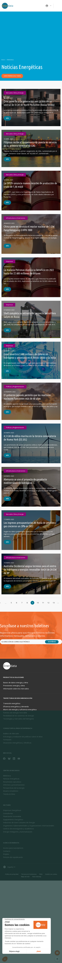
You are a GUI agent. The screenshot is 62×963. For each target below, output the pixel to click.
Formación (7, 739)
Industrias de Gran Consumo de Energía (19, 822)
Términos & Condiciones (28, 874)
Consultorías (8, 813)
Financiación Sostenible (12, 816)
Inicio (3, 60)
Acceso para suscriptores (13, 848)
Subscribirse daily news (12, 76)
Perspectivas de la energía (13, 788)
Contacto (6, 851)
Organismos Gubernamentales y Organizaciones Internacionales (28, 825)
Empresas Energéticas (12, 810)
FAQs (40, 874)
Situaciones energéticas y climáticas (17, 743)
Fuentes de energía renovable (15, 712)
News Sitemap (36, 876)
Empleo (6, 854)
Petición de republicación (13, 857)
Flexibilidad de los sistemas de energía (18, 715)
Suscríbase (52, 642)
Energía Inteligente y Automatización (17, 832)
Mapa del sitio (25, 876)
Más (7, 118)
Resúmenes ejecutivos (12, 782)
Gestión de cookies (51, 874)
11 (43, 603)
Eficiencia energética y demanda (16, 706)
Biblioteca (10, 60)
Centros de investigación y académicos (18, 828)
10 (38, 603)
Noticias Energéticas (11, 779)
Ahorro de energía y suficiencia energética (19, 709)
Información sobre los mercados (16, 688)
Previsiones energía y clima (14, 685)
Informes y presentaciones (14, 785)
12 (48, 603)
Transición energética (11, 703)
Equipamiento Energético (13, 819)
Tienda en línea (9, 794)
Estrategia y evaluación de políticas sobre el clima (22, 736)
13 (54, 603)
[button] (48, 5)
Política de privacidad (11, 874)
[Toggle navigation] (58, 5)
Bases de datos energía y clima (15, 682)
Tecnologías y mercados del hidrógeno (18, 719)
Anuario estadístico (10, 791)
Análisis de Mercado (11, 733)
